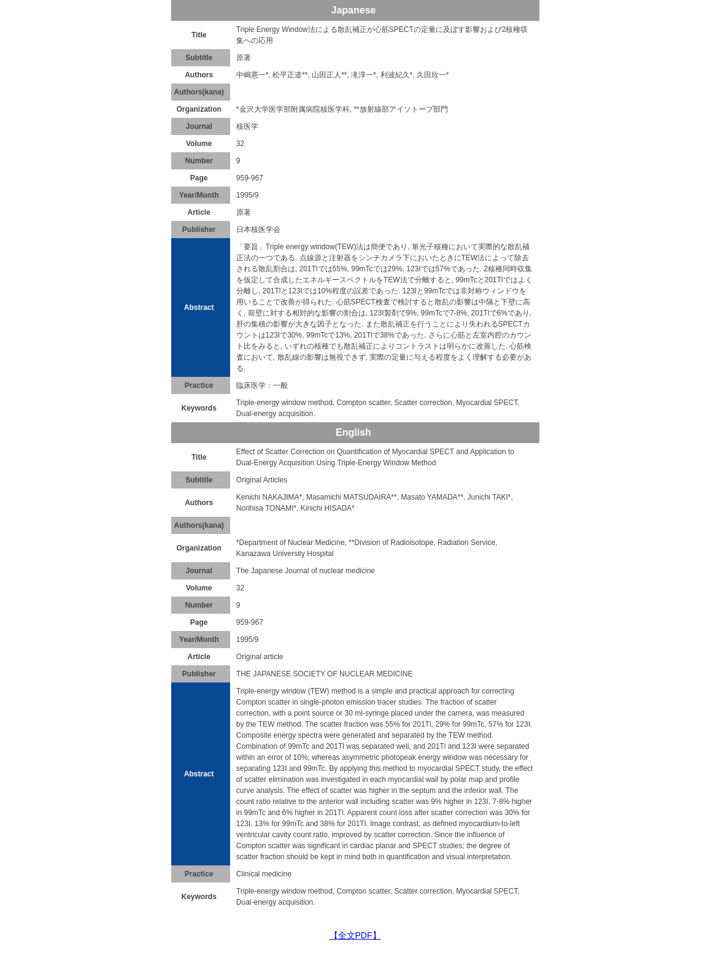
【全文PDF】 (355, 935)
